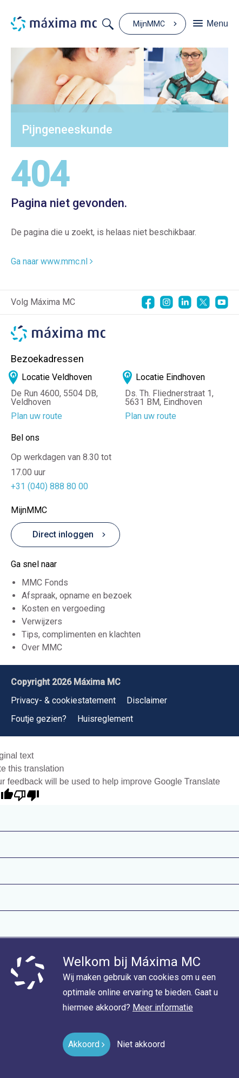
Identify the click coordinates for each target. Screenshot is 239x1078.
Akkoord (83, 1044)
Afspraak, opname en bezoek (77, 595)
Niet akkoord (141, 1044)
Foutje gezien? (39, 719)
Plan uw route (36, 416)
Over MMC (42, 647)
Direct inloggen (57, 534)
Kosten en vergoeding (63, 608)
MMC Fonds (45, 582)
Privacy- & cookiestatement (63, 700)
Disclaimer (147, 700)
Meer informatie (162, 1007)
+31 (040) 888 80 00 (49, 486)
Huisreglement (105, 719)
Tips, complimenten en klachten (81, 634)
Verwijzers (42, 621)
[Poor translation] (26, 795)
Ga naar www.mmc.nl (52, 261)
